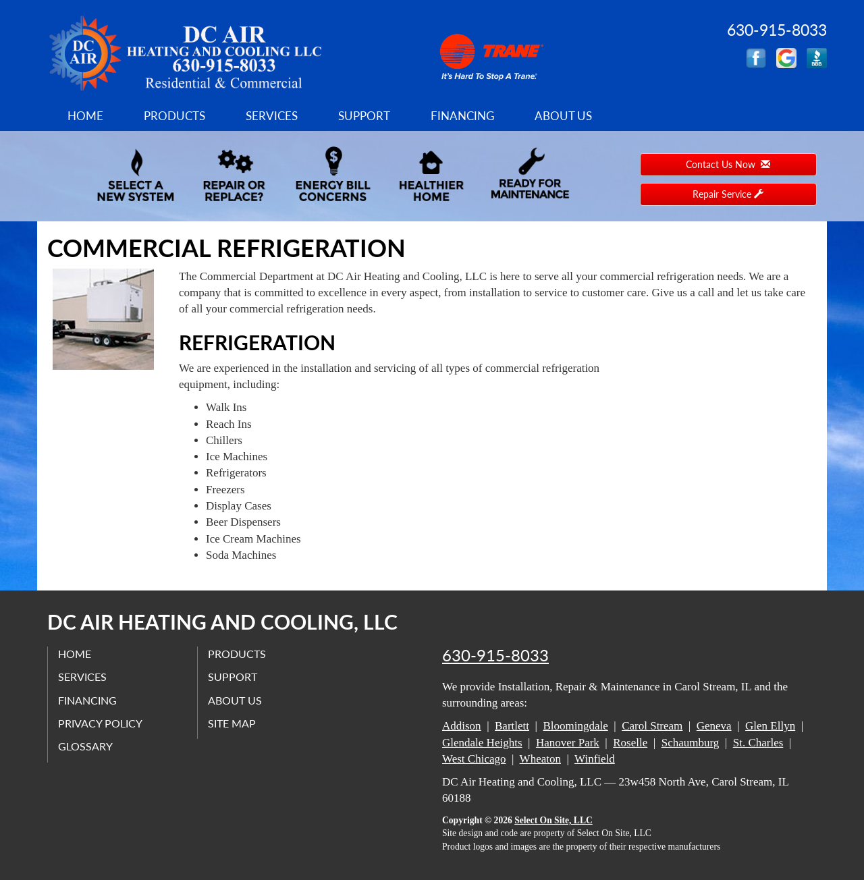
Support (364, 116)
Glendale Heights (482, 742)
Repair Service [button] (728, 194)
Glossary (85, 746)
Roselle (630, 742)
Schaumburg (691, 742)
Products (174, 116)
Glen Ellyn (770, 725)
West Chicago (474, 758)
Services (272, 116)
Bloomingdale (575, 725)
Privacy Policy (100, 723)
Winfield (594, 758)
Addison (461, 725)
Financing (462, 116)
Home (85, 116)
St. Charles (758, 742)
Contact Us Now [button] (728, 164)
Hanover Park (567, 742)
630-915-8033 (495, 655)
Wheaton (540, 758)
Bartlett (512, 725)
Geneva (714, 725)
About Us (563, 116)
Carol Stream (652, 725)
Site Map (232, 723)
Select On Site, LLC (553, 820)
